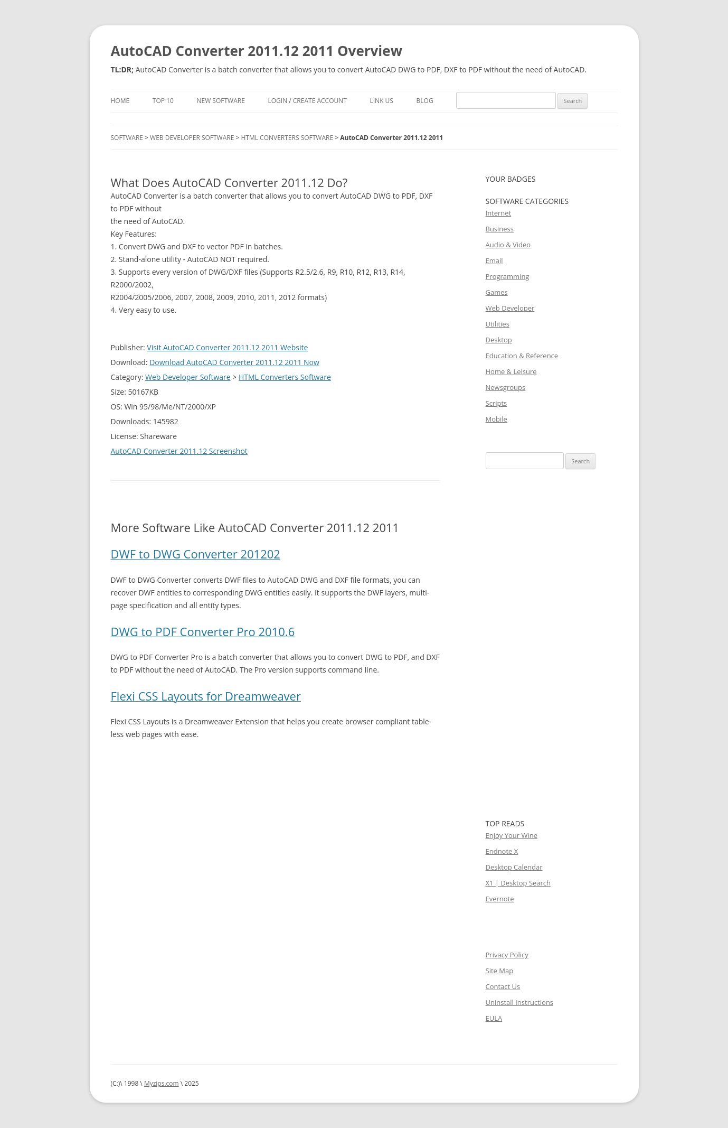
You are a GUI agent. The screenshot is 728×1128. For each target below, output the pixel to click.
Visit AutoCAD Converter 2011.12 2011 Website (227, 347)
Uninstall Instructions (520, 1002)
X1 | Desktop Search (518, 883)
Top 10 (163, 100)
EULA (494, 1018)
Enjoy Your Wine (512, 835)
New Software (220, 100)
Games (497, 292)
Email (494, 260)
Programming (508, 276)
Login (277, 100)
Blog (425, 100)
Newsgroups (506, 387)
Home (120, 100)
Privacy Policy (507, 954)
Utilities (497, 324)
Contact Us (503, 986)
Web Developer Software (192, 137)
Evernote (500, 898)
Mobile (496, 419)
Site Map (500, 970)
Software (127, 137)
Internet (499, 213)
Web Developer (510, 308)
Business (500, 229)
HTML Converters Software (287, 137)
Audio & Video (508, 244)
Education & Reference (522, 355)
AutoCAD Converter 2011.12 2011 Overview (256, 50)
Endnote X (502, 851)
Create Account (320, 100)
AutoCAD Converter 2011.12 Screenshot (179, 451)
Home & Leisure (511, 371)
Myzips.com (161, 1083)
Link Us (381, 100)
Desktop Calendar (514, 867)
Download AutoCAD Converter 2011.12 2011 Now (234, 362)
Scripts (496, 403)
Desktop (499, 339)
